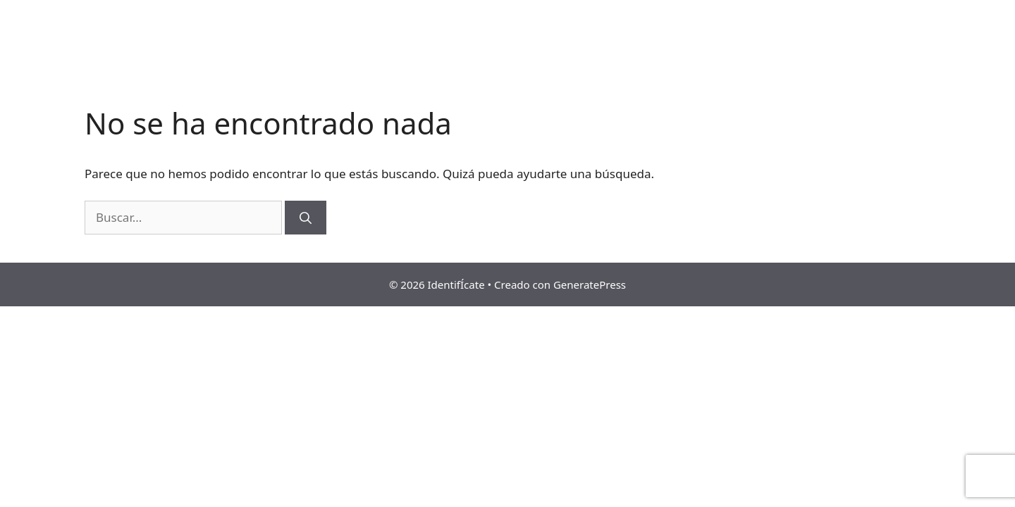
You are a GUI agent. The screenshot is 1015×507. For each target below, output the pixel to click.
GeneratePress (589, 284)
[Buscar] (305, 217)
